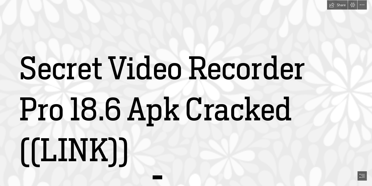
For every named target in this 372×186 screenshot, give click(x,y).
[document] (186, 93)
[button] (337, 5)
